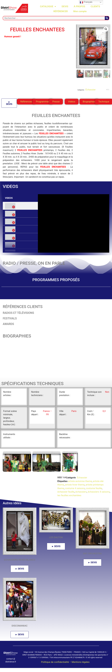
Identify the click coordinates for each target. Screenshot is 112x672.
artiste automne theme (80, 487)
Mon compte (80, 11)
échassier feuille (66, 498)
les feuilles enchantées (69, 501)
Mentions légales (81, 668)
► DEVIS (9, 103)
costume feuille (94, 494)
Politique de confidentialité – (56, 668)
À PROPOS (79, 6)
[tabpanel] (73, 223)
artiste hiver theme (75, 491)
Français (86, 2)
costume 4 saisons (75, 494)
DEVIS (65, 6)
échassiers (81, 498)
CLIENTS (95, 6)
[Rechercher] (107, 18)
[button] (105, 29)
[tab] (20, 206)
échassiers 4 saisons (99, 498)
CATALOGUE (48, 6)
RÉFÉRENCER (60, 11)
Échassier (90, 89)
